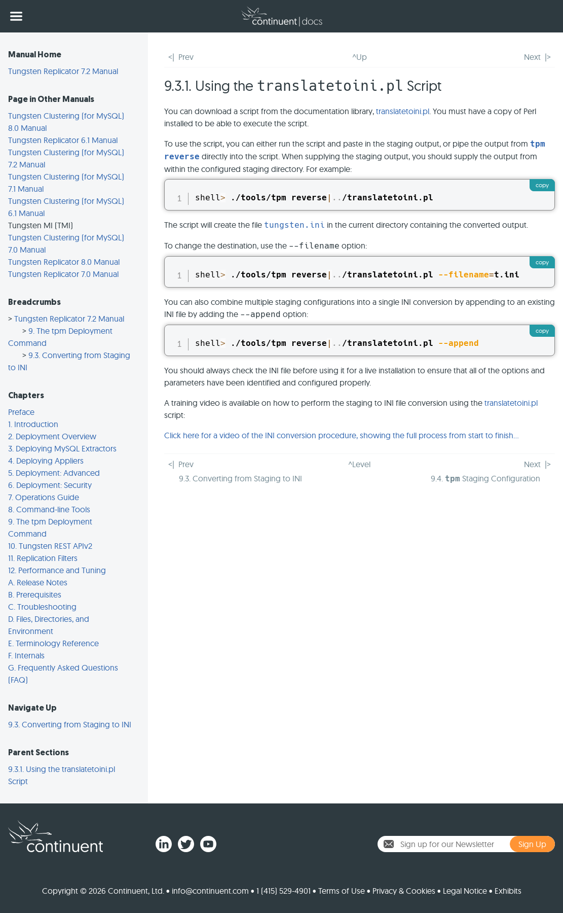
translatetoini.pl (402, 111)
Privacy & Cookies (403, 891)
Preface (21, 412)
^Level (359, 464)
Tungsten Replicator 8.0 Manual (64, 262)
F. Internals (26, 655)
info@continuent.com (210, 891)
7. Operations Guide (43, 497)
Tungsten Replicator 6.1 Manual (63, 140)
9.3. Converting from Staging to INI (69, 724)
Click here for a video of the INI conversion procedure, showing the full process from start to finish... (341, 435)
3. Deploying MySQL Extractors (62, 448)
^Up (359, 57)
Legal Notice (465, 891)
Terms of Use (341, 891)
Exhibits (508, 891)
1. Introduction (33, 424)
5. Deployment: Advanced (54, 473)
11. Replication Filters (43, 558)
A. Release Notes (37, 582)
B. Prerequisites (34, 594)
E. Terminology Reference (53, 643)
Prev (186, 57)
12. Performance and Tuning (57, 570)
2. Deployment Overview (52, 436)
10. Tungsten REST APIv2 (50, 546)
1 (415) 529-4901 (283, 891)
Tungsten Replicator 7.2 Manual (63, 71)
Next (532, 57)
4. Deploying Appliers (46, 460)
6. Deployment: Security (50, 485)
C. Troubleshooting (42, 607)
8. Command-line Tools (49, 509)
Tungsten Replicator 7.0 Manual (63, 274)
